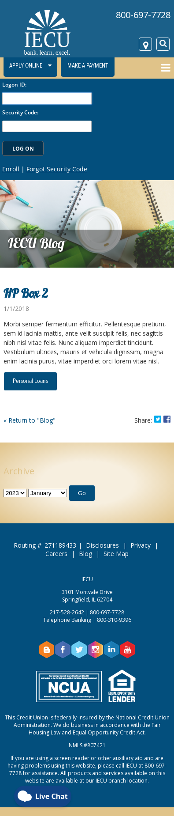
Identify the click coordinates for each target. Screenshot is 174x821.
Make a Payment (87, 66)
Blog (85, 553)
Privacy (140, 545)
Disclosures (102, 545)
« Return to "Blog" (30, 420)
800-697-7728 (143, 15)
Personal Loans (30, 381)
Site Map (116, 553)
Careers (56, 553)
